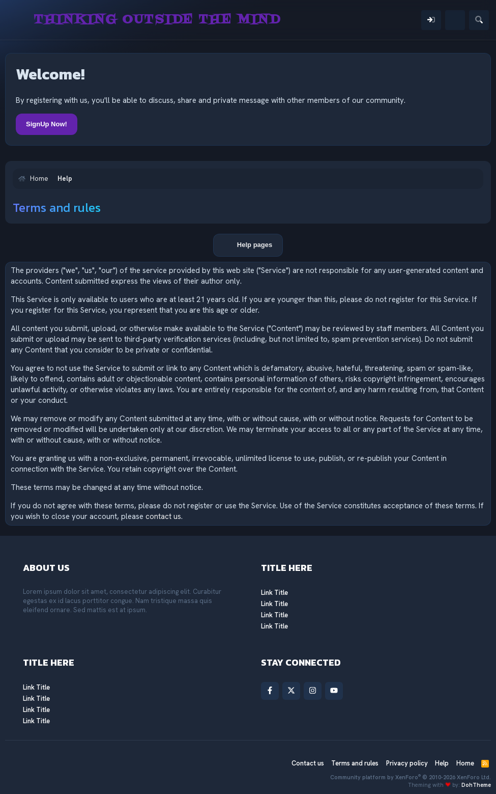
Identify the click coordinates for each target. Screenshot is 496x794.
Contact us (307, 763)
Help (442, 763)
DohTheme (476, 784)
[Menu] (19, 20)
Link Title (274, 592)
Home (465, 763)
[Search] (479, 20)
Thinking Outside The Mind (157, 20)
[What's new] (455, 20)
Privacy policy (407, 763)
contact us (163, 516)
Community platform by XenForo (410, 777)
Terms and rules (354, 763)
